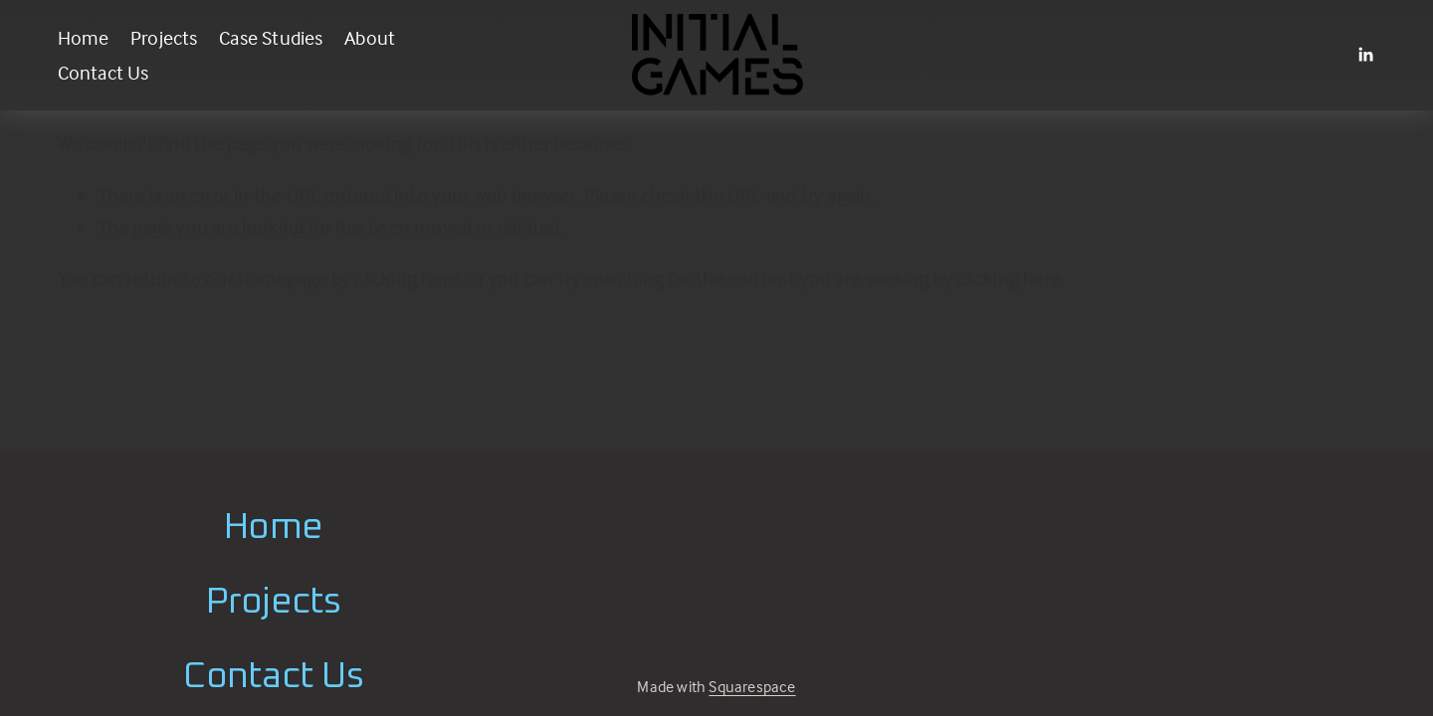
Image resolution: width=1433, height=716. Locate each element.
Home (83, 37)
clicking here (406, 278)
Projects (164, 37)
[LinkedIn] (1365, 55)
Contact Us (103, 72)
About (369, 37)
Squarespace (752, 686)
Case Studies (270, 37)
